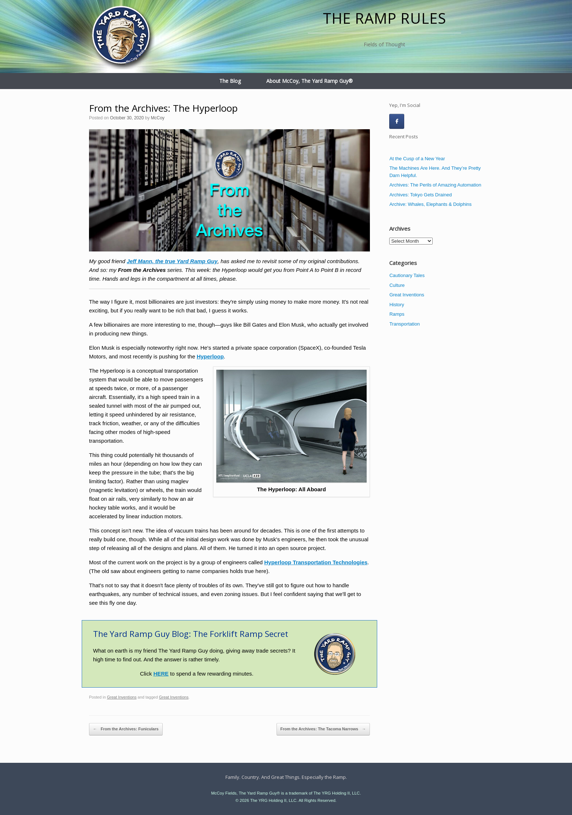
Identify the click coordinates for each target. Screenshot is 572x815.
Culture (397, 285)
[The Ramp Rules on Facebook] (396, 121)
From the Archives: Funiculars (126, 729)
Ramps (396, 314)
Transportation (404, 324)
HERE (161, 673)
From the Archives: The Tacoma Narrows (323, 729)
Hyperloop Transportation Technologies (315, 562)
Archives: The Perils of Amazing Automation (435, 185)
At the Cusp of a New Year (417, 158)
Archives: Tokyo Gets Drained (420, 194)
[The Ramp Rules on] (413, 121)
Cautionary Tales (407, 275)
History (396, 304)
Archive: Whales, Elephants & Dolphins (430, 204)
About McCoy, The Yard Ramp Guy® (309, 80)
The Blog (230, 80)
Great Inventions (121, 697)
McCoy (157, 117)
